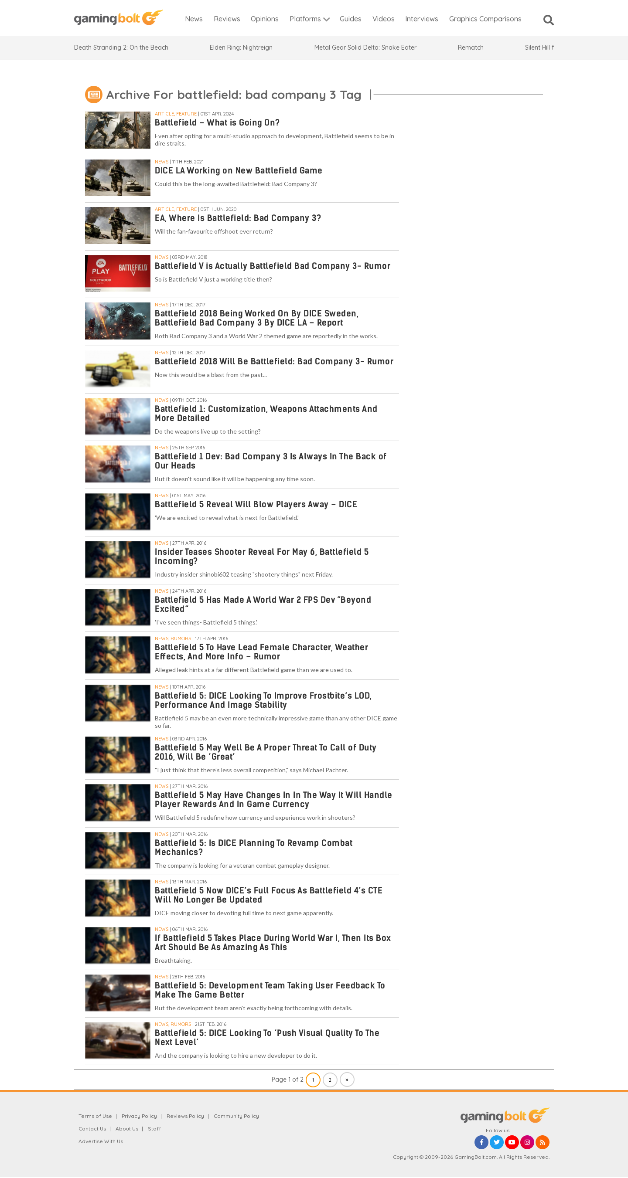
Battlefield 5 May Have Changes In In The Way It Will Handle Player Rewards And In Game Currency (273, 799)
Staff (154, 1128)
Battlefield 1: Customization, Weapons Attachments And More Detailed (266, 413)
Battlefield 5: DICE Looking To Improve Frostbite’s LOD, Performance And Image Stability (263, 700)
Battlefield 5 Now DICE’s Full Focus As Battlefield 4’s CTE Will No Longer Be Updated (268, 895)
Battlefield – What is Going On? (217, 123)
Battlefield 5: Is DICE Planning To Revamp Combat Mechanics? (253, 847)
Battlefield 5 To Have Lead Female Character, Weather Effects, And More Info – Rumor (261, 652)
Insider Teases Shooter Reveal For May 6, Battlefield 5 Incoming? (262, 556)
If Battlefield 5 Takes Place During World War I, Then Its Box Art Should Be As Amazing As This (273, 942)
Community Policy (236, 1116)
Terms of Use (95, 1116)
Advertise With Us (100, 1141)
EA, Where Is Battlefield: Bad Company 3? (238, 218)
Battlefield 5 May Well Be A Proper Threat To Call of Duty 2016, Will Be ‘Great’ (266, 752)
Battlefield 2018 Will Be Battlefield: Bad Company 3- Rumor (274, 361)
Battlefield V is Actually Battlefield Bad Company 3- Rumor (272, 266)
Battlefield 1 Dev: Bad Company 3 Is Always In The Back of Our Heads (271, 461)
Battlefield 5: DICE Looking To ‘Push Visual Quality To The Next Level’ (267, 1037)
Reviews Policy (185, 1116)
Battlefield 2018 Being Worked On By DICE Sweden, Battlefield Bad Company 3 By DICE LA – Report (256, 318)
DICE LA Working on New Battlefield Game (239, 171)
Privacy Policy (139, 1116)
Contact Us (92, 1128)
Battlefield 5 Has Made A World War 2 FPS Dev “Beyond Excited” (263, 604)
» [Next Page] (346, 1079)
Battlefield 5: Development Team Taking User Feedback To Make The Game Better (270, 990)
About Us (127, 1128)
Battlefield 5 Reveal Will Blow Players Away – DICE (256, 504)
